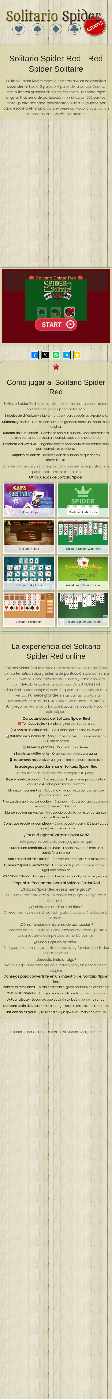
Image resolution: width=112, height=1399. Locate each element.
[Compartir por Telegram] (67, 355)
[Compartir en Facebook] (35, 355)
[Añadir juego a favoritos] (77, 355)
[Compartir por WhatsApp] (56, 355)
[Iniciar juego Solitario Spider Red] (56, 306)
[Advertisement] (35, 156)
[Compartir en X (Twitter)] (45, 355)
